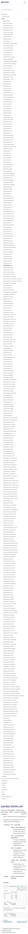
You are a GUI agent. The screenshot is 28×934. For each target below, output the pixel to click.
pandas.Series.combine (8, 144)
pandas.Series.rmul (7, 130)
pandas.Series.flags (7, 54)
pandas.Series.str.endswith (9, 572)
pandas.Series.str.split (8, 635)
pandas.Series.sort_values (9, 381)
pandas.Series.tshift (7, 433)
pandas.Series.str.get (8, 585)
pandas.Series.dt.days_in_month (10, 498)
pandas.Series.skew (7, 258)
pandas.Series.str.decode (9, 568)
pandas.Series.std (7, 260)
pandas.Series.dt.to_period (9, 507)
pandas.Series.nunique (8, 272)
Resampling (4, 789)
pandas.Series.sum (7, 263)
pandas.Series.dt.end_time (9, 536)
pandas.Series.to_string (8, 767)
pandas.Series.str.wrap (8, 653)
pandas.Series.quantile (8, 251)
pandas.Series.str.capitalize (9, 554)
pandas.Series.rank (7, 254)
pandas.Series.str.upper (8, 650)
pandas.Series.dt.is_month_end (10, 482)
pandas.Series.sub (7, 110)
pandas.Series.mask (7, 337)
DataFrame (4, 776)
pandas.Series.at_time (8, 429)
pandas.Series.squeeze (8, 399)
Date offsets (4, 783)
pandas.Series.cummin (8, 213)
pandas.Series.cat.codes (8, 684)
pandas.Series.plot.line (8, 740)
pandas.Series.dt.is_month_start (10, 480)
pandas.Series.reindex (8, 312)
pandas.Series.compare (8, 406)
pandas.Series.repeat (8, 397)
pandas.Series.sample (8, 323)
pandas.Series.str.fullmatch (9, 583)
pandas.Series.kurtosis (8, 267)
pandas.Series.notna (8, 364)
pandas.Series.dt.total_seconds (10, 552)
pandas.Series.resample (8, 422)
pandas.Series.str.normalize (9, 603)
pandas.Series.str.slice (8, 630)
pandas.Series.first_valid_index (10, 417)
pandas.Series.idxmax (8, 303)
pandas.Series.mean (8, 234)
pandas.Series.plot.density (9, 733)
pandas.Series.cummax (8, 211)
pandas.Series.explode (8, 390)
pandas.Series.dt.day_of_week (10, 469)
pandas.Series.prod (7, 249)
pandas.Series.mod (7, 121)
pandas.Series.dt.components (10, 547)
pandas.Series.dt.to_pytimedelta (10, 550)
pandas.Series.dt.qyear (8, 532)
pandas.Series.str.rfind (8, 619)
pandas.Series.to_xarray (8, 758)
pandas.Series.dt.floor (8, 523)
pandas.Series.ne (7, 160)
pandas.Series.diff (7, 222)
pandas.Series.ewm (7, 186)
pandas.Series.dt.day (8, 449)
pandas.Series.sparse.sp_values (10, 711)
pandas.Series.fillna (7, 355)
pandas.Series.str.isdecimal (9, 675)
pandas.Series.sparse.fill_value (10, 709)
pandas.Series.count (8, 207)
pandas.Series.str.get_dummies (10, 677)
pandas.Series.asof (7, 413)
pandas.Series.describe (8, 220)
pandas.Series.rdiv (7, 133)
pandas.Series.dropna (8, 350)
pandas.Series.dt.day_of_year (10, 476)
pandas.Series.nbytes (8, 34)
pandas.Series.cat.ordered (9, 682)
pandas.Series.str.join (8, 590)
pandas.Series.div (7, 115)
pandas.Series (6, 21)
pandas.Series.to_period (8, 72)
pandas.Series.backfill (8, 346)
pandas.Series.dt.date (8, 437)
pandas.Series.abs (7, 191)
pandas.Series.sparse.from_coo (10, 713)
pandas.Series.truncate (8, 332)
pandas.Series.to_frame (8, 756)
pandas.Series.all (7, 193)
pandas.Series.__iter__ (8, 92)
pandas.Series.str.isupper (9, 668)
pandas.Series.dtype (8, 30)
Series (3, 18)
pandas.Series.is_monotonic (9, 276)
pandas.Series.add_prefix (9, 339)
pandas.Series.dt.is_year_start (10, 489)
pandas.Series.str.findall (8, 581)
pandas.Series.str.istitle (8, 671)
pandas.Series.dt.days (8, 538)
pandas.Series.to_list (8, 77)
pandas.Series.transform (8, 175)
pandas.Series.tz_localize (9, 426)
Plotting (3, 794)
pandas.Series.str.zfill (8, 655)
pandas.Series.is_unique (8, 274)
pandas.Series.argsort (8, 372)
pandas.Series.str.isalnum (9, 657)
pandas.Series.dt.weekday (9, 471)
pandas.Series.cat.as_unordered (10, 702)
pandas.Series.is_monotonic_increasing (12, 278)
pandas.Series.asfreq (8, 411)
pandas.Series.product (8, 164)
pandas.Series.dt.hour (8, 451)
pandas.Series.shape (8, 32)
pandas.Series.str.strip (8, 641)
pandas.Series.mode (8, 240)
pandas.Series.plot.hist (8, 736)
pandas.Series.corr (7, 204)
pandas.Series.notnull (8, 366)
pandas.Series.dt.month (8, 446)
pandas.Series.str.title (8, 646)
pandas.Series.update (8, 408)
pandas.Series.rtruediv (8, 135)
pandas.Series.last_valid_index (10, 420)
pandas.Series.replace (8, 370)
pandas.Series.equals (8, 296)
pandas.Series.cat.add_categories (11, 691)
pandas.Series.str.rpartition (9, 626)
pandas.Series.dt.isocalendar (9, 505)
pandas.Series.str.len (8, 592)
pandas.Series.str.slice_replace (10, 632)
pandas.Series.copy (7, 65)
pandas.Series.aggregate (9, 173)
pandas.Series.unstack (8, 388)
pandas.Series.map (7, 177)
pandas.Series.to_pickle (8, 747)
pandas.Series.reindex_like (9, 314)
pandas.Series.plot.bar (8, 727)
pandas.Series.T (7, 41)
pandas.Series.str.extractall (9, 576)
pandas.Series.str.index (8, 588)
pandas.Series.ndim (7, 36)
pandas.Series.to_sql (8, 762)
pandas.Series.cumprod (8, 216)
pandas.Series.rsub (7, 128)
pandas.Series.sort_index (9, 384)
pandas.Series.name (8, 52)
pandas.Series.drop (7, 287)
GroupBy (4, 787)
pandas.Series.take (7, 328)
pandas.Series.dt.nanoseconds (10, 545)
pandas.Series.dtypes (8, 50)
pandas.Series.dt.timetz (8, 442)
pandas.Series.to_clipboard (9, 769)
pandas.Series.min (7, 238)
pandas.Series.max (7, 231)
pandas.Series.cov (7, 209)
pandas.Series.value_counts (9, 283)
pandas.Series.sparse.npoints (10, 704)
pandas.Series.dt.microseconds (10, 543)
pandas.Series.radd (7, 126)
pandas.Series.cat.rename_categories (11, 686)
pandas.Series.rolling (8, 182)
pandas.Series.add (7, 108)
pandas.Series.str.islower (9, 666)
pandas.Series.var (7, 265)
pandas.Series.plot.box (8, 731)
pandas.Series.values (8, 27)
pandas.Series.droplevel (8, 290)
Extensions (4, 798)
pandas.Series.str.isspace (9, 664)
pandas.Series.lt (7, 151)
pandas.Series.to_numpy (8, 70)
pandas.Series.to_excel (8, 753)
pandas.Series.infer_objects (9, 63)
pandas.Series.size (7, 39)
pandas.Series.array (7, 25)
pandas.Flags (6, 718)
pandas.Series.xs (7, 106)
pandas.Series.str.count (8, 565)
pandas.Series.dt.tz (7, 500)
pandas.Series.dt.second (8, 455)
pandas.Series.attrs (7, 720)
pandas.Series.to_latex (8, 771)
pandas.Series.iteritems (8, 97)
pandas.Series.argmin (8, 375)
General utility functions (7, 796)
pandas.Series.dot (7, 166)
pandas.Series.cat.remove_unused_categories (13, 695)
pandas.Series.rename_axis (9, 319)
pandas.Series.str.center (8, 561)
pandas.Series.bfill (7, 348)
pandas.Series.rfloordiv (8, 137)
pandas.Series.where (8, 334)
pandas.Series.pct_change (9, 247)
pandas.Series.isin (7, 307)
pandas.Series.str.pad (8, 606)
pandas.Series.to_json (8, 765)
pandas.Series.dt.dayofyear (9, 473)
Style (3, 792)
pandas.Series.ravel (7, 395)
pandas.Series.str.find (8, 579)
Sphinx (11, 932)
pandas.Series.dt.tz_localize (9, 511)
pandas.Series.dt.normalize (9, 516)
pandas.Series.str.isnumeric (9, 673)
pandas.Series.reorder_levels (10, 379)
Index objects (5, 780)
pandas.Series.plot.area (8, 724)
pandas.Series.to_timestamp (9, 74)
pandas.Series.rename (8, 316)
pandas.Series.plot (7, 722)
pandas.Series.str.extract (8, 574)
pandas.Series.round (8, 148)
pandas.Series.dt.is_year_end (10, 491)
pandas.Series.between (8, 200)
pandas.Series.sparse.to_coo (9, 715)
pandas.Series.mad (7, 229)
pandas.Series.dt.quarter (8, 478)
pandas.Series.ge (7, 157)
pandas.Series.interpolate (9, 357)
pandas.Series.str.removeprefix (10, 610)
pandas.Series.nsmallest (8, 245)
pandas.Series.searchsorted (9, 393)
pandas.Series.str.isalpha (9, 659)
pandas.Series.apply (7, 168)
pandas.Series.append (8, 404)
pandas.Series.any (7, 195)
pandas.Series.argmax (8, 377)
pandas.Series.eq (7, 162)
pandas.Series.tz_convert (9, 424)
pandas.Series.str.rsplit (8, 637)
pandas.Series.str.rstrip (8, 628)
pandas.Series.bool (7, 68)
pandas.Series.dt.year (8, 444)
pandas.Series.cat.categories (9, 680)
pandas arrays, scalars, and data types (10, 778)
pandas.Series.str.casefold (9, 556)
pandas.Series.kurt (7, 227)
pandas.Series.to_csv (8, 749)
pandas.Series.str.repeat (8, 615)
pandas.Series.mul (7, 112)
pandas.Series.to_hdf (8, 760)
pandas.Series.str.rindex (8, 621)
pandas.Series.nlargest (8, 243)
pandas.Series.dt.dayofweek (9, 467)
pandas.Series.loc (7, 88)
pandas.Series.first (7, 299)
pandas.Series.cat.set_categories (10, 697)
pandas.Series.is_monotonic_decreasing (12, 281)
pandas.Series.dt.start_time (9, 534)
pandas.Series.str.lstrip (8, 599)
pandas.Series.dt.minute (8, 453)
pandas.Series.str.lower (8, 597)
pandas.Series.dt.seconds (9, 541)
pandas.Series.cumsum (8, 218)
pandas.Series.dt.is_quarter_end (10, 487)
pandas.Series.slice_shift (8, 435)
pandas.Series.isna (7, 359)
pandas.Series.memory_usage (10, 43)
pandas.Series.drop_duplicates (10, 292)
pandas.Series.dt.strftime (8, 518)
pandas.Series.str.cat (8, 559)
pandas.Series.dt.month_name (10, 527)
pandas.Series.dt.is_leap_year (10, 493)
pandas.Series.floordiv (8, 119)
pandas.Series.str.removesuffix (10, 612)
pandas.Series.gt (7, 153)
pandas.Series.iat (7, 86)
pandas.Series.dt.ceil (8, 525)
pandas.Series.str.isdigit (8, 662)
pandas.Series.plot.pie (8, 742)
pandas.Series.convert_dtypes (10, 61)
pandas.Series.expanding (9, 184)
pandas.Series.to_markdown (9, 774)
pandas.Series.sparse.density (10, 706)
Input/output (4, 14)
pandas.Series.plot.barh (8, 729)
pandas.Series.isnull (7, 361)
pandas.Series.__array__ (9, 79)
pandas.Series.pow (7, 124)
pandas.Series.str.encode (9, 570)
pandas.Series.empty (8, 47)
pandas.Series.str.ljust (8, 594)
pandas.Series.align (7, 285)
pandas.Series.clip (7, 202)
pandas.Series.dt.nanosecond (10, 460)
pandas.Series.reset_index (9, 321)
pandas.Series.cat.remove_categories (11, 693)
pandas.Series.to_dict (8, 751)
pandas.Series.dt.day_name (9, 529)
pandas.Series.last (7, 310)
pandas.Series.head (7, 301)
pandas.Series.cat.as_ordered (10, 700)
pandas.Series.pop (7, 101)
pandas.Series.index (7, 23)
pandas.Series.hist (7, 745)
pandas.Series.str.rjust (8, 624)
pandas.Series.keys (7, 99)
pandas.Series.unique (8, 269)
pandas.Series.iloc (7, 90)
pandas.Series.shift (7, 415)
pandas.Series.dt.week (8, 462)
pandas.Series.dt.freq (8, 502)
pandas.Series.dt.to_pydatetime (10, 509)
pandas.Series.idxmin (8, 305)
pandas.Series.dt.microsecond (10, 458)
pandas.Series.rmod (7, 139)
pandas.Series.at (7, 83)
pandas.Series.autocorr (8, 198)
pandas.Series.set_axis (8, 325)
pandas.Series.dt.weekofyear (9, 464)
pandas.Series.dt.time (8, 440)
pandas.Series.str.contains (9, 563)
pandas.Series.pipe (7, 189)
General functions (6, 16)
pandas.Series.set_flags (8, 56)
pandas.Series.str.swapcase (9, 644)
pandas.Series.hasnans (8, 45)
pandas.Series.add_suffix (9, 341)
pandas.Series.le (7, 155)
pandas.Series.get (7, 81)
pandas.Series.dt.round (8, 520)
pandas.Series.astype (8, 59)
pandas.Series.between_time (9, 431)
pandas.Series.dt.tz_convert (9, 514)
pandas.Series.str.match (8, 601)
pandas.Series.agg (7, 171)
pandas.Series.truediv (8, 117)
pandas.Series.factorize (8, 225)
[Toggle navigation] (25, 2)
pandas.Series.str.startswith (9, 639)
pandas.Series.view (7, 402)
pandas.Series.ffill (7, 352)
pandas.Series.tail (7, 330)
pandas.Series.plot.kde (8, 738)
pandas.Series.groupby (8, 180)
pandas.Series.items (7, 95)
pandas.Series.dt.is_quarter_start (10, 485)
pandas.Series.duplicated (9, 294)
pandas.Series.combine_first (9, 146)
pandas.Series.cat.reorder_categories (11, 689)
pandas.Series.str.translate (9, 648)
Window (3, 785)
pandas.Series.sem (7, 256)
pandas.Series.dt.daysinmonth (10, 496)
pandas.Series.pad (7, 368)
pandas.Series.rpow (7, 142)
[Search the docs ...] (14, 9)
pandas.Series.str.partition (9, 608)
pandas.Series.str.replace (9, 617)
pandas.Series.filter (7, 343)
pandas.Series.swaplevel (8, 386)
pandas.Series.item (7, 104)
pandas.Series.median (8, 236)
